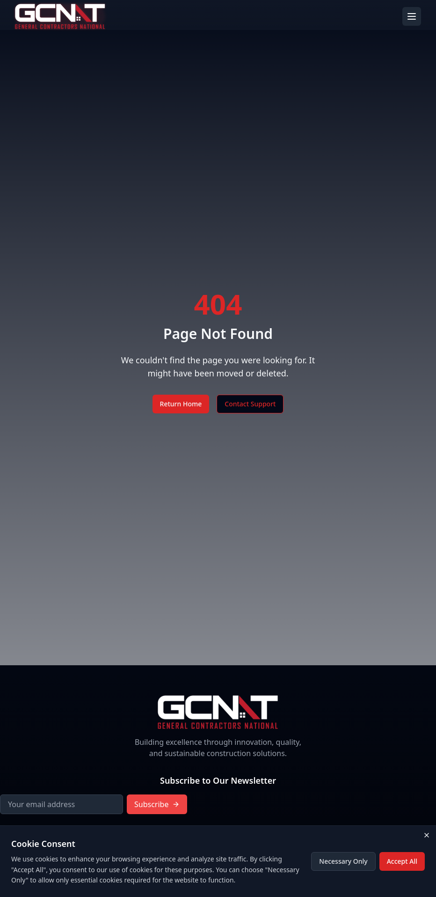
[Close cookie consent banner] (426, 835)
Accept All (402, 861)
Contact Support (250, 403)
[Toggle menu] (411, 16)
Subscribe (157, 804)
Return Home (181, 403)
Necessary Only (343, 861)
